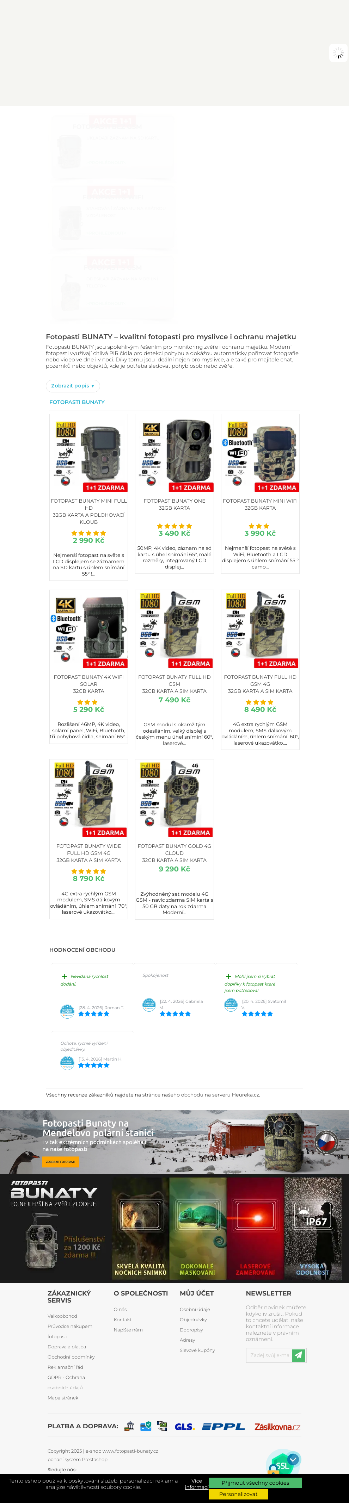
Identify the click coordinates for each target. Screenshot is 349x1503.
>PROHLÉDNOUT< (106, 163)
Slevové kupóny (197, 1350)
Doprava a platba (67, 1347)
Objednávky (193, 1320)
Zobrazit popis (71, 386)
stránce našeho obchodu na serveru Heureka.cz (200, 1095)
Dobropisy (191, 1330)
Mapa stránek (63, 1398)
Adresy (187, 1340)
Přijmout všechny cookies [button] (255, 1482)
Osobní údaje (195, 1309)
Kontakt (123, 1320)
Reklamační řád (65, 1367)
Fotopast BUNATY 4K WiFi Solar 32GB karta (89, 684)
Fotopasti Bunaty (77, 402)
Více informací (197, 1484)
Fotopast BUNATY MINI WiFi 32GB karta (260, 504)
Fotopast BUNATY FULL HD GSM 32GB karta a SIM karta (174, 684)
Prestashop (95, 1459)
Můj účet (197, 1293)
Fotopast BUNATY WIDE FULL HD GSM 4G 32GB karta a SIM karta (88, 853)
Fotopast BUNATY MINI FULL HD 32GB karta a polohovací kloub (89, 511)
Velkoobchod (62, 1316)
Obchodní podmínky (71, 1357)
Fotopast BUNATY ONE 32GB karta (174, 504)
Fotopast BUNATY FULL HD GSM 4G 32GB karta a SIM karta (260, 684)
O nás (120, 1309)
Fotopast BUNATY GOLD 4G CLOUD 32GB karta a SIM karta (174, 853)
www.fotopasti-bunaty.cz (130, 1451)
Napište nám (128, 1330)
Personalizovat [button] (238, 1494)
